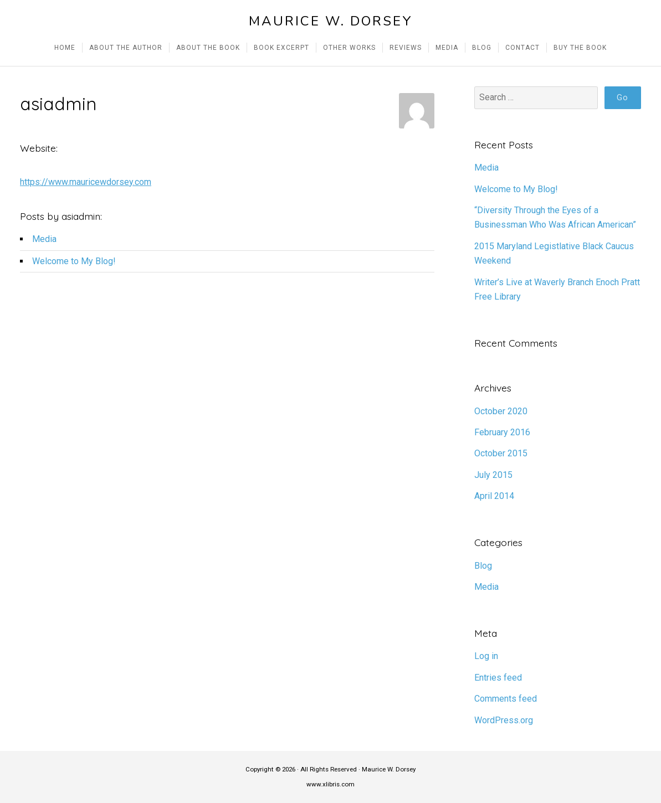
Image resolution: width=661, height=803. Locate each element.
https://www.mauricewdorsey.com (85, 182)
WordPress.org (503, 720)
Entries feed (498, 677)
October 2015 (500, 453)
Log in (486, 656)
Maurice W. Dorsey (331, 21)
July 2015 (493, 475)
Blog (483, 565)
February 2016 (502, 432)
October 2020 (500, 411)
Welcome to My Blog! (74, 261)
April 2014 (494, 496)
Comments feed (505, 698)
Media (44, 239)
